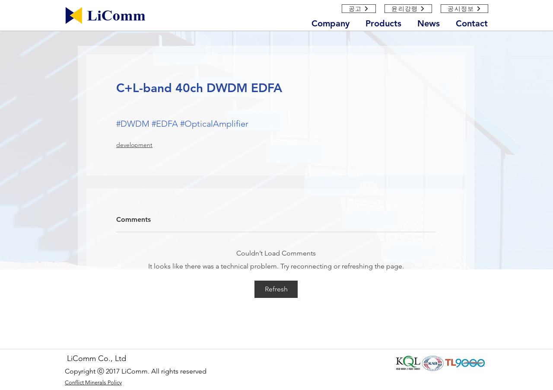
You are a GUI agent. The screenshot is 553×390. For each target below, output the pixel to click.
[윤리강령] (408, 8)
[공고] (359, 8)
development (134, 145)
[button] (334, 21)
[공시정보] (464, 8)
